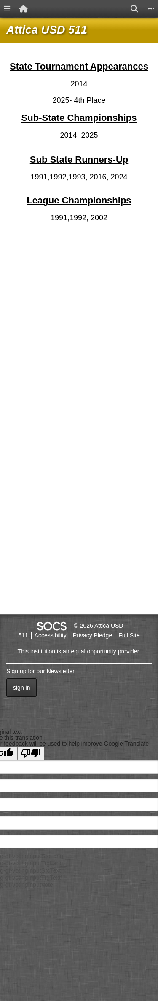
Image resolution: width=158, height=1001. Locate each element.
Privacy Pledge (92, 635)
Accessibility (51, 635)
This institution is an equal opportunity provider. (79, 651)
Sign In (21, 687)
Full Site (129, 635)
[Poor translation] (30, 753)
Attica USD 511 (46, 30)
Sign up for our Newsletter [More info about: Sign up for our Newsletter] (40, 671)
